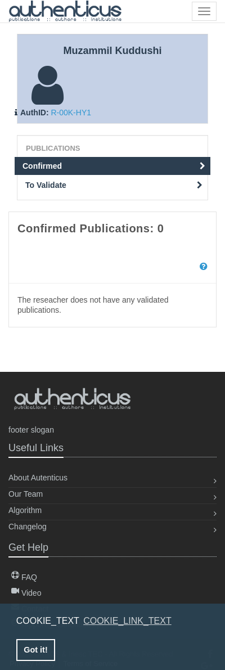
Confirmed (113, 165)
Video (26, 592)
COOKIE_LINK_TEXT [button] (127, 621)
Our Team (25, 493)
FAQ (24, 577)
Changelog (27, 526)
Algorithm (25, 510)
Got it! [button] (35, 649)
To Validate (113, 185)
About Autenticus (38, 477)
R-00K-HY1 (71, 112)
